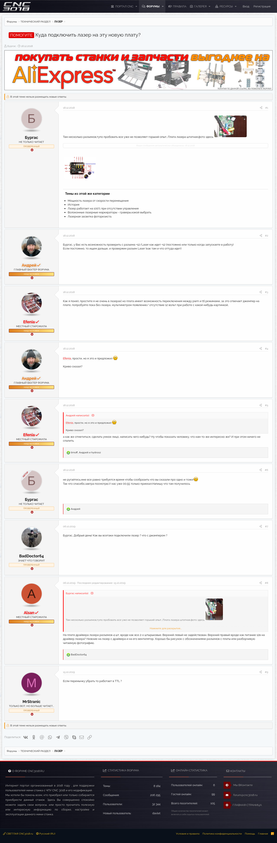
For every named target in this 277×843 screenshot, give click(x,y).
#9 (266, 672)
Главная (263, 833)
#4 (266, 348)
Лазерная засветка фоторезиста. (90, 216)
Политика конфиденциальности (222, 833)
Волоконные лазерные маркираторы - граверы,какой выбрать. (110, 212)
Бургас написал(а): (77, 593)
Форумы (153, 6)
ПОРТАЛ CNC (124, 6)
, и (86, 452)
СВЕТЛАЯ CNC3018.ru (18, 833)
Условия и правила (188, 833)
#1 (266, 107)
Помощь (250, 833)
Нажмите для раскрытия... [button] (166, 628)
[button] (136, 6)
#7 (266, 526)
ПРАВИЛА (179, 6)
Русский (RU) (45, 833)
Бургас (11, 46)
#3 (266, 292)
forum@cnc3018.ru (241, 795)
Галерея (200, 6)
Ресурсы (226, 6)
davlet (156, 813)
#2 (266, 235)
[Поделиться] (261, 107)
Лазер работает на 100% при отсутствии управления (103, 208)
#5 (266, 405)
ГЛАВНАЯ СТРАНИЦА (243, 805)
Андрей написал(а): (78, 415)
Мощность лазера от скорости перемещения (98, 200)
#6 (266, 469)
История (73, 204)
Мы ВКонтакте (238, 785)
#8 (266, 582)
